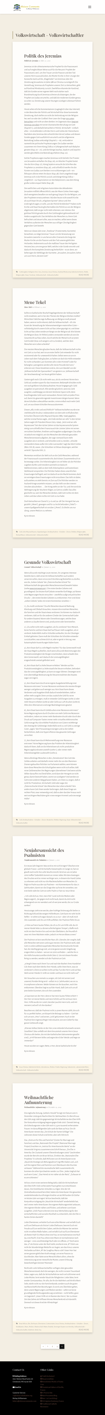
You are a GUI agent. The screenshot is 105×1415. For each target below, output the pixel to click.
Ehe (29, 1323)
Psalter (57, 1067)
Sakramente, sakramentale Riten (78, 1067)
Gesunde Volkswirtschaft (47, 562)
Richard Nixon (20, 535)
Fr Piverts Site (46, 1393)
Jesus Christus (53, 272)
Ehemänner (41, 1323)
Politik (86, 272)
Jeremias (45, 272)
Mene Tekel (35, 302)
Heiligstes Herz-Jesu (34, 272)
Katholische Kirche (77, 272)
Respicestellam (47, 1379)
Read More (84, 275)
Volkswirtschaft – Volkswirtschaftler (47, 275)
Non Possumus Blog (48, 1396)
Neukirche (50, 820)
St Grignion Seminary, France (52, 1401)
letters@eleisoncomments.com (24, 1401)
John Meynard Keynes (30, 532)
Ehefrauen (34, 1323)
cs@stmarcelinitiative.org (22, 1396)
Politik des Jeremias (42, 56)
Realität (50, 1327)
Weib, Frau (38, 1330)
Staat (27, 275)
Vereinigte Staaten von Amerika (64, 1327)
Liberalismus (45, 1067)
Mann (26, 1327)
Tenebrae (32, 275)
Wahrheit (31, 1330)
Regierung (63, 820)
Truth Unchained (47, 1376)
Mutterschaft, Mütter (41, 1327)
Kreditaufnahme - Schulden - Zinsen (59, 532)
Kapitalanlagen (42, 532)
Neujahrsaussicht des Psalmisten (44, 852)
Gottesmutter (50, 1323)
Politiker (73, 532)
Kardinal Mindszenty (64, 272)
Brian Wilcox (23, 1323)
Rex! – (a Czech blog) (48, 1398)
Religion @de (20, 275)
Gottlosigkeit (23, 272)
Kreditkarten (20, 1327)
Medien (52, 1067)
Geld (20, 532)
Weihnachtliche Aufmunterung (39, 1099)
